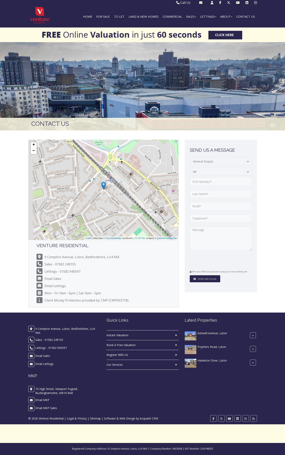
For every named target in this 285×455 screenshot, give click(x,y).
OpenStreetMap (113, 238)
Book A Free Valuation (121, 345)
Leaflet (88, 238)
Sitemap (95, 418)
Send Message (205, 279)
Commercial (172, 16)
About (226, 16)
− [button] (33, 151)
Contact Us (245, 16)
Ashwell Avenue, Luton (212, 333)
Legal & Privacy (77, 418)
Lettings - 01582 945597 (62, 271)
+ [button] (33, 145)
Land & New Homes (144, 16)
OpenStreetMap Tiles (167, 238)
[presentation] (214, 261)
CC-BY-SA (140, 238)
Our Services (114, 365)
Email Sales (53, 278)
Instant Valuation (117, 335)
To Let (119, 16)
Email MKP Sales (46, 408)
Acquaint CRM (149, 418)
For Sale (103, 16)
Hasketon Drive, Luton (212, 361)
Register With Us (117, 355)
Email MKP (42, 400)
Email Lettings (55, 286)
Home (87, 16)
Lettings (208, 16)
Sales (191, 16)
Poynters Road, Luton (212, 347)
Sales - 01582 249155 (60, 264)
